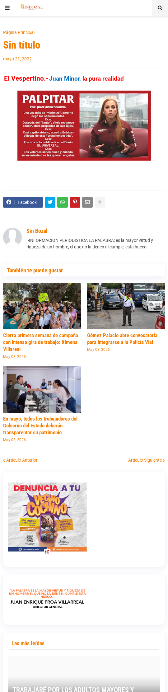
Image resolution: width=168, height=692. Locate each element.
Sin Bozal (37, 231)
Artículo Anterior (22, 460)
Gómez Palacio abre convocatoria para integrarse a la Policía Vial (122, 338)
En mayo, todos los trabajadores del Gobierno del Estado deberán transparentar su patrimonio (40, 425)
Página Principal (19, 32)
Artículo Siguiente (145, 460)
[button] (7, 8)
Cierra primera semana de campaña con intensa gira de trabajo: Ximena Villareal (40, 342)
